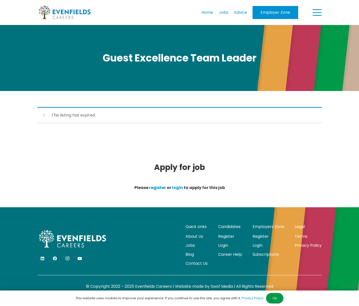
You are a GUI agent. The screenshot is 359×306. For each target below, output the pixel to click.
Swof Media (222, 286)
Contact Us (196, 263)
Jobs (190, 245)
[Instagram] (67, 259)
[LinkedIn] (42, 259)
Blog (189, 254)
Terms (301, 236)
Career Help (230, 254)
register (157, 187)
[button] (317, 12)
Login (223, 245)
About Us (194, 236)
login (177, 187)
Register (226, 236)
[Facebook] (55, 259)
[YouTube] (80, 259)
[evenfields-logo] (64, 12)
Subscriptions (266, 254)
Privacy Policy (308, 245)
